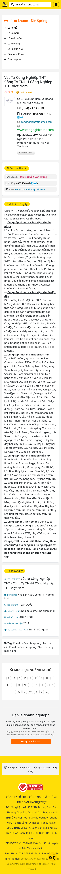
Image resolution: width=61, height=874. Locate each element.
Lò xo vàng (13, 43)
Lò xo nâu (13, 33)
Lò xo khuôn (14, 38)
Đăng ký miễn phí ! (31, 741)
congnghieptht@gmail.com (37, 122)
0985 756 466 (23, 183)
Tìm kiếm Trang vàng (24, 4)
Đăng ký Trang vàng (18, 767)
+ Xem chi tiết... (26, 152)
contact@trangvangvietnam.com (40, 858)
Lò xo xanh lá (15, 49)
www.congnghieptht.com (35, 130)
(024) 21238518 (33, 108)
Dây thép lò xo (15, 59)
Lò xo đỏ (12, 27)
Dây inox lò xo (15, 54)
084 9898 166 (43, 114)
